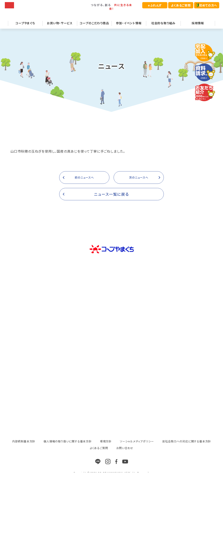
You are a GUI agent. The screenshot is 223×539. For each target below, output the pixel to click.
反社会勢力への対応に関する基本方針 (186, 446)
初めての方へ (206, 5)
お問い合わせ (124, 453)
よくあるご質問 (181, 5)
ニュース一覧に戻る (111, 199)
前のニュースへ (84, 182)
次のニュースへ (138, 182)
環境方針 (106, 446)
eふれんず (155, 5)
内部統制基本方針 (23, 446)
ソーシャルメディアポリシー (137, 446)
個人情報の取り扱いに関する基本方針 (68, 446)
